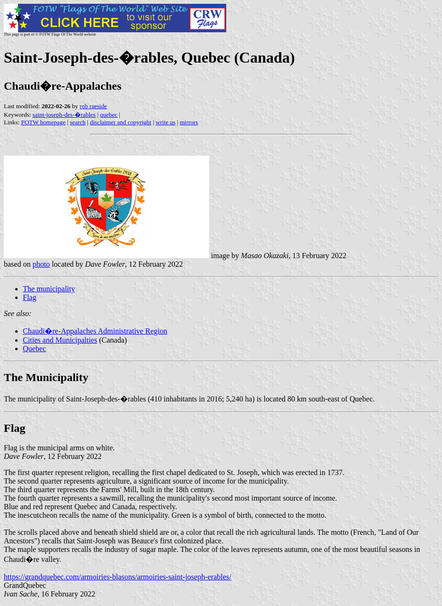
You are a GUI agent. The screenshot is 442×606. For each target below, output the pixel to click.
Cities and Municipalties (60, 340)
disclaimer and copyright (120, 122)
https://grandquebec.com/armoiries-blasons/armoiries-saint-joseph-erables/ (117, 577)
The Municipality (46, 377)
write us (166, 122)
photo (40, 264)
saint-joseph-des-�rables (64, 114)
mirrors (189, 122)
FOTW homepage (43, 122)
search (78, 122)
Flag (29, 297)
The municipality (49, 289)
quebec (108, 114)
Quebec (34, 349)
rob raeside (93, 106)
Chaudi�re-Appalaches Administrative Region (95, 331)
